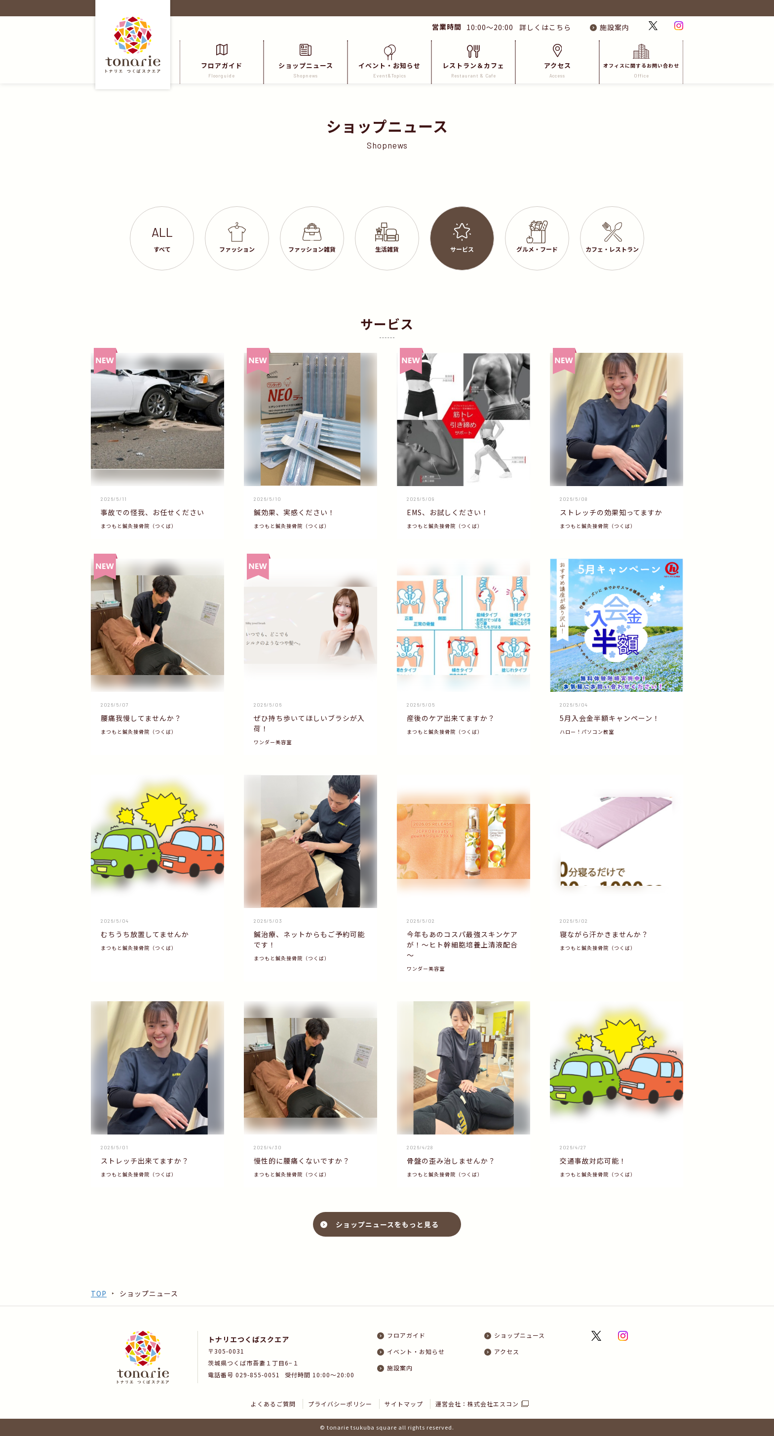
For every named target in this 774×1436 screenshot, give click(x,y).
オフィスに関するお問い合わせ (641, 61)
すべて (162, 239)
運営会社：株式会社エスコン (477, 1403)
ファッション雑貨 (312, 238)
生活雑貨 (387, 238)
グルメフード (537, 237)
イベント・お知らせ (389, 61)
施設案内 (614, 27)
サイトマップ (404, 1403)
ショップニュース (305, 61)
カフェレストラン (612, 237)
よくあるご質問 (273, 1403)
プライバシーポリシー (340, 1403)
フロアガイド (221, 61)
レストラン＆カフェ (473, 61)
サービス (462, 238)
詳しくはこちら (543, 27)
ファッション (237, 237)
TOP (99, 1293)
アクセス (557, 61)
